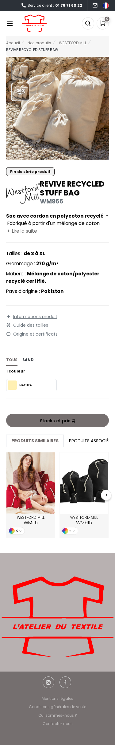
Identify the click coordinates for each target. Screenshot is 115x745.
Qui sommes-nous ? (57, 715)
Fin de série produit (30, 171)
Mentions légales (57, 698)
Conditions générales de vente (57, 706)
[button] (20, 71)
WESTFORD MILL (30, 520)
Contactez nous (58, 723)
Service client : (51, 5)
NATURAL (20, 385)
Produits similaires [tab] (35, 441)
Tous (11, 359)
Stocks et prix (57, 421)
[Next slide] (106, 495)
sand (28, 359)
